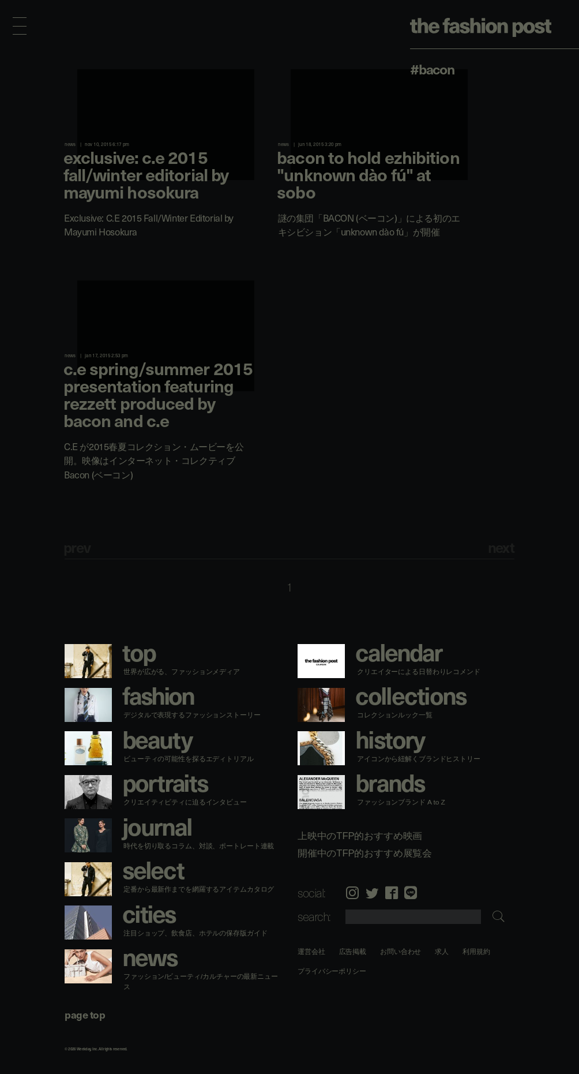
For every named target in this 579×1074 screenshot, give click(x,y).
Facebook (391, 892)
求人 (442, 951)
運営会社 (311, 951)
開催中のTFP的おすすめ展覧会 (365, 853)
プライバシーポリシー (332, 971)
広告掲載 (353, 951)
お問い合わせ (400, 951)
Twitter (372, 892)
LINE (410, 892)
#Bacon (432, 68)
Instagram (352, 892)
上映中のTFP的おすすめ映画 (360, 836)
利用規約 (476, 951)
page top (85, 1014)
